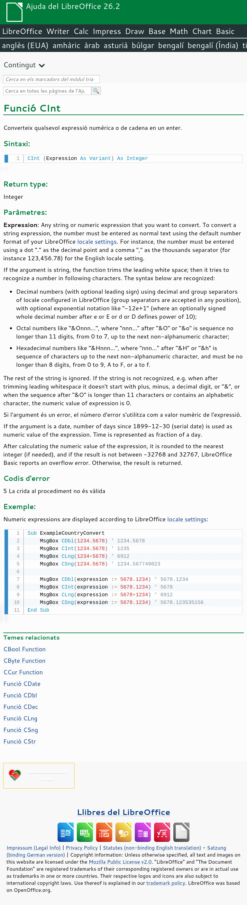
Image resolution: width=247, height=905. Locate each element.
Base (157, 31)
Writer (57, 31)
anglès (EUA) (25, 45)
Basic (224, 31)
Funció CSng (20, 728)
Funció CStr (19, 740)
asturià (116, 45)
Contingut (19, 65)
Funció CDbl (20, 694)
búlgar (143, 45)
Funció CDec (20, 705)
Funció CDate (22, 682)
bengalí (171, 45)
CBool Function (24, 647)
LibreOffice (22, 31)
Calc (81, 31)
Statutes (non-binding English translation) (152, 846)
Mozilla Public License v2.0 (120, 860)
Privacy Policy (82, 846)
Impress (107, 31)
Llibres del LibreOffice (123, 810)
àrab (92, 45)
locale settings (96, 241)
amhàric (66, 45)
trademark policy (165, 881)
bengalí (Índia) (213, 45)
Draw (134, 31)
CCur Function (23, 670)
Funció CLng (20, 717)
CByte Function (24, 659)
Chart (202, 31)
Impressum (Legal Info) (33, 846)
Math (178, 31)
